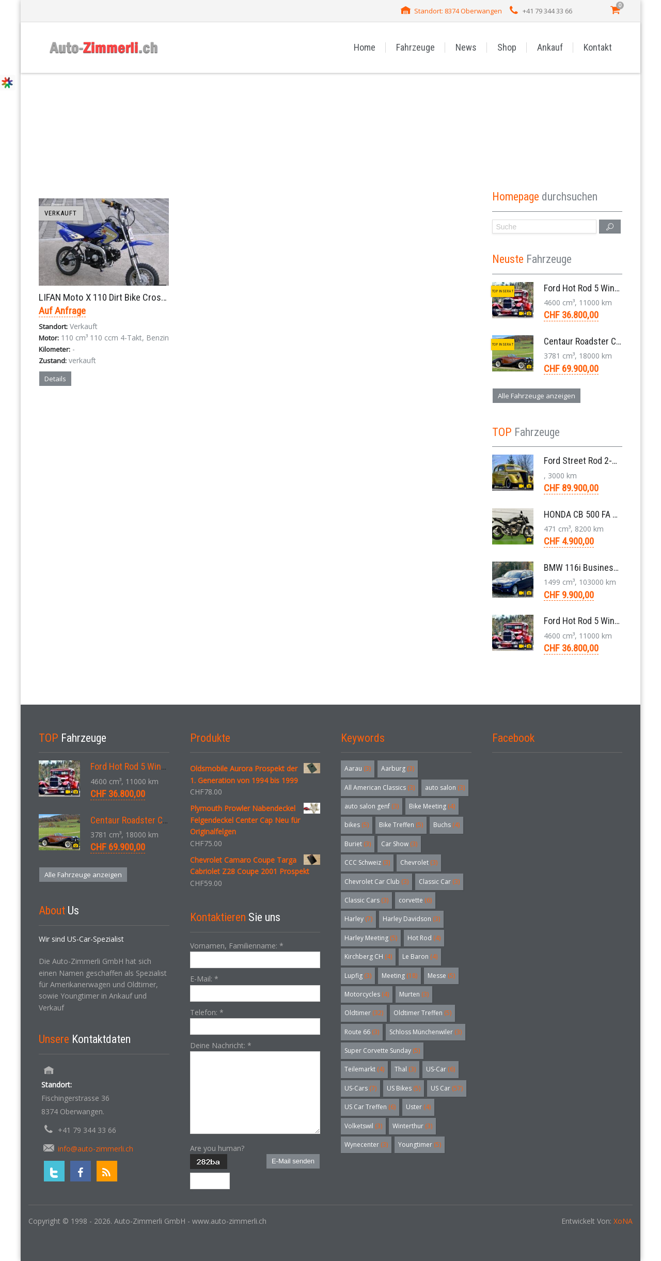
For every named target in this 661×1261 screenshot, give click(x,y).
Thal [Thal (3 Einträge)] (405, 1069)
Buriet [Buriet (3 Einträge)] (357, 843)
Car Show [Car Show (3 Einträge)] (399, 843)
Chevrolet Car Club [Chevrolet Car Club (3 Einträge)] (376, 881)
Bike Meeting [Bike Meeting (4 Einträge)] (432, 806)
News (466, 47)
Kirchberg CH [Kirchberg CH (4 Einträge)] (368, 956)
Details (55, 378)
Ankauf (550, 47)
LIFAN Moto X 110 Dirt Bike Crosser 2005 (116, 297)
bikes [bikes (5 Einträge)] (356, 824)
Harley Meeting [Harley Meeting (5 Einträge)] (370, 937)
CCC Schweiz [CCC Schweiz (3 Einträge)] (367, 862)
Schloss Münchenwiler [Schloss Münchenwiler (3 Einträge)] (425, 1032)
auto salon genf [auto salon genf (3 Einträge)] (371, 806)
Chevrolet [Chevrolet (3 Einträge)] (418, 862)
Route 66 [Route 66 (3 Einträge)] (361, 1032)
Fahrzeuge (415, 47)
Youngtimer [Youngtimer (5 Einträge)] (419, 1144)
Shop (506, 47)
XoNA (623, 1221)
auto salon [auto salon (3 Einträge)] (445, 787)
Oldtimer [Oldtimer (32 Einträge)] (363, 1012)
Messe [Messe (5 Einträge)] (441, 975)
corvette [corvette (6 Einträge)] (415, 900)
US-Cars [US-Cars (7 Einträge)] (360, 1088)
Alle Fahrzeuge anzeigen (536, 395)
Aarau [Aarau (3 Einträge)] (357, 768)
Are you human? (217, 1148)
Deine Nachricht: (220, 1045)
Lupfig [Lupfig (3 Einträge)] (357, 975)
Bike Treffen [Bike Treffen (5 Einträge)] (401, 824)
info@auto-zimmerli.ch (95, 1149)
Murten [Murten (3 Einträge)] (414, 994)
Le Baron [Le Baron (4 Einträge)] (419, 956)
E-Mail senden (293, 1161)
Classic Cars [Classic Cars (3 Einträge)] (366, 900)
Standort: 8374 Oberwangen (458, 10)
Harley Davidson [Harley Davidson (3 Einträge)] (411, 918)
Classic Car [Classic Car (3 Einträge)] (439, 881)
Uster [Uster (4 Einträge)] (418, 1106)
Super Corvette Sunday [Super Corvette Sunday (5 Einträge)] (382, 1050)
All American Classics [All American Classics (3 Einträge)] (379, 787)
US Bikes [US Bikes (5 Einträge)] (403, 1088)
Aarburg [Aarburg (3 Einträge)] (397, 768)
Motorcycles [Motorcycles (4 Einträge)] (366, 994)
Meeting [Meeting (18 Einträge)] (399, 975)
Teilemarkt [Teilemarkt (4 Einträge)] (364, 1069)
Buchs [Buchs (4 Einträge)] (446, 824)
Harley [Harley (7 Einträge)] (358, 918)
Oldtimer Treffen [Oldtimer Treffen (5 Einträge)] (422, 1012)
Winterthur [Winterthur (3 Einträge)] (412, 1126)
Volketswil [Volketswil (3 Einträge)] (363, 1126)
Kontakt (598, 47)
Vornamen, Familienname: (237, 946)
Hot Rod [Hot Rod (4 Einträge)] (423, 937)
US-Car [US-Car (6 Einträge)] (440, 1069)
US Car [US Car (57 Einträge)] (447, 1088)
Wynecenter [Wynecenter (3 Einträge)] (366, 1144)
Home (364, 47)
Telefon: (207, 1012)
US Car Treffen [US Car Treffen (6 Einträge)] (370, 1106)
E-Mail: (204, 979)
